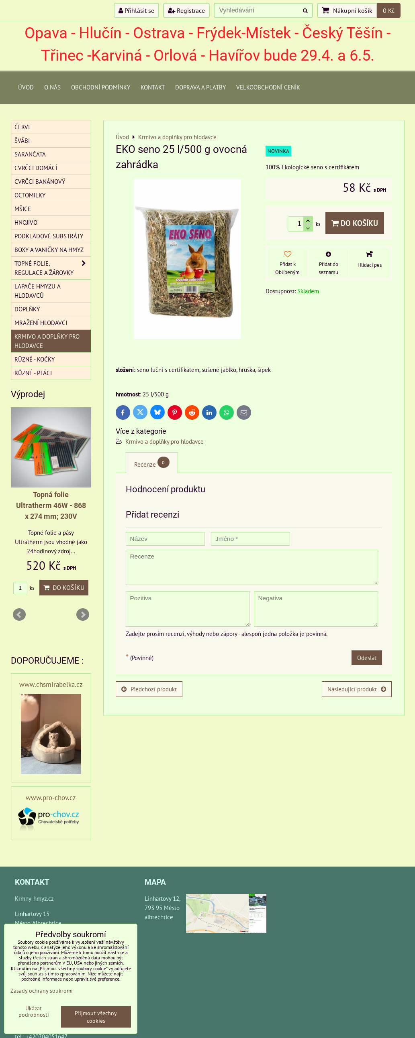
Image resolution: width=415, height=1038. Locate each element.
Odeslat (366, 658)
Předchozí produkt (149, 689)
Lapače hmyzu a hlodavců (37, 290)
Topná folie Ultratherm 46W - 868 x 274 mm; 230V (51, 505)
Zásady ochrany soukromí (41, 990)
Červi (22, 127)
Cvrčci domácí (35, 168)
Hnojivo (25, 222)
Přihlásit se (136, 10)
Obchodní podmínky (100, 87)
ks (23, 588)
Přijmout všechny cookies (96, 1016)
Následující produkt (356, 689)
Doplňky (27, 309)
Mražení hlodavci (40, 323)
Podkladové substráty (48, 236)
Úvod (26, 87)
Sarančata (30, 154)
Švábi (22, 140)
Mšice (22, 209)
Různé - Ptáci (33, 373)
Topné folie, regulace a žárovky (52, 268)
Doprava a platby (200, 87)
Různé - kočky (34, 359)
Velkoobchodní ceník (268, 87)
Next (82, 614)
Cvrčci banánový (39, 181)
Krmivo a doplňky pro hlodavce (164, 441)
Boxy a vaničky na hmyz (49, 250)
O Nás (52, 87)
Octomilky (29, 195)
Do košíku (354, 223)
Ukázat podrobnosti (33, 1011)
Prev (19, 614)
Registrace (186, 10)
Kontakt (153, 87)
